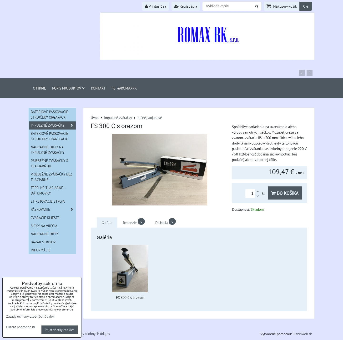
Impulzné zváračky (53, 125)
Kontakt (98, 88)
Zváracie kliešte (45, 217)
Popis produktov (68, 88)
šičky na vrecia (44, 225)
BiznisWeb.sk (302, 333)
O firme (39, 88)
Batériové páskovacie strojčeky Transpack (49, 136)
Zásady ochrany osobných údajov (85, 333)
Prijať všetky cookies (59, 329)
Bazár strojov (43, 242)
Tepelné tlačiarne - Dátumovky (48, 190)
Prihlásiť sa (155, 6)
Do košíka (285, 193)
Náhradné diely (44, 233)
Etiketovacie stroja (48, 201)
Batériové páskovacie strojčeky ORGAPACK (49, 114)
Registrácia (185, 6)
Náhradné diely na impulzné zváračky (47, 150)
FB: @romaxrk (124, 88)
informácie (40, 250)
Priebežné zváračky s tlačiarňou (49, 163)
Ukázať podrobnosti (20, 327)
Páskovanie (53, 209)
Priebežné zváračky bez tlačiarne (51, 177)
